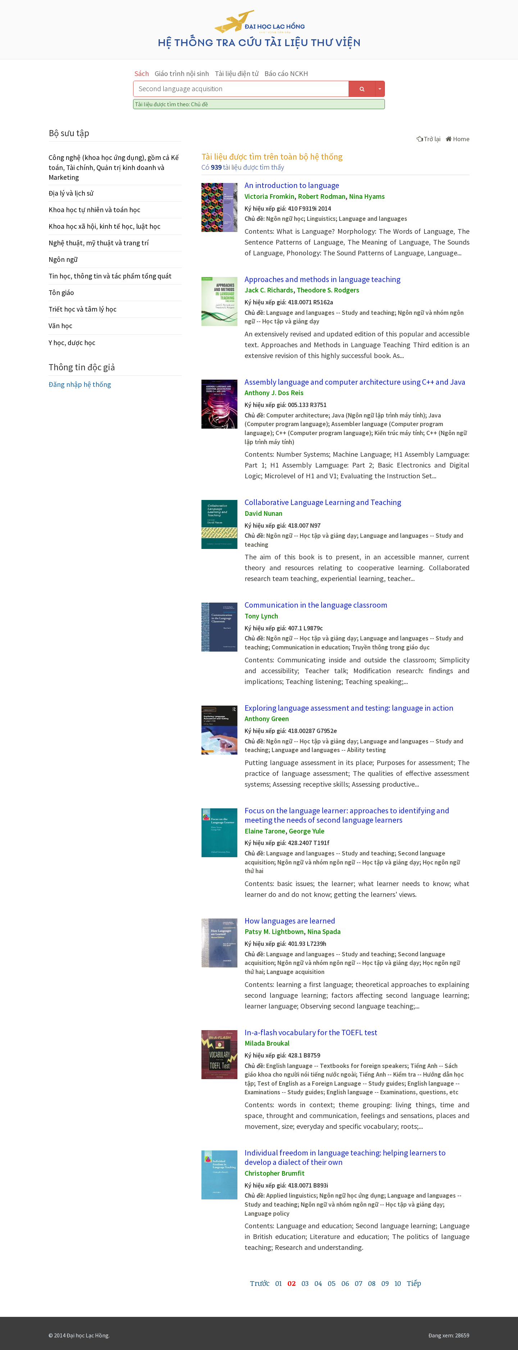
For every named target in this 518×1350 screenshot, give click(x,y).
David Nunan (263, 513)
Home (457, 139)
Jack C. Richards (269, 290)
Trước (259, 1283)
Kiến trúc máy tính (398, 433)
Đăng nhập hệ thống (80, 384)
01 (278, 1283)
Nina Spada (324, 931)
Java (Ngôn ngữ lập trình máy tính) (378, 415)
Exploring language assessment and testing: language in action (349, 708)
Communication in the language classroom (316, 605)
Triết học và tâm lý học (83, 309)
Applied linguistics (291, 1195)
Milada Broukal (267, 1043)
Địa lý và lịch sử (71, 193)
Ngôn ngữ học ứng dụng (351, 1195)
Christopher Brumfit (275, 1173)
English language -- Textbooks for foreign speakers (336, 1066)
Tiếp (414, 1283)
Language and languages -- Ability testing (329, 750)
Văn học (60, 325)
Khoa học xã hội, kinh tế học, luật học (104, 226)
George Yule (306, 831)
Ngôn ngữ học (285, 219)
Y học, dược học (72, 342)
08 (372, 1283)
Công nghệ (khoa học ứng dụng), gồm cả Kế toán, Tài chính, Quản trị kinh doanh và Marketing (114, 167)
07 (358, 1283)
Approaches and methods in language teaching (322, 279)
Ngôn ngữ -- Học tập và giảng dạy (311, 536)
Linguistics (321, 219)
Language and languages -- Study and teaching (330, 313)
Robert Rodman (321, 196)
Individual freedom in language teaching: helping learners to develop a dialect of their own (345, 1157)
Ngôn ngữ (63, 259)
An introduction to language (292, 185)
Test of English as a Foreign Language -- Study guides (330, 1083)
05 (332, 1283)
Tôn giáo (61, 292)
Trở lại (429, 139)
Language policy (267, 1213)
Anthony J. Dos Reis (274, 392)
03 (305, 1283)
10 (398, 1283)
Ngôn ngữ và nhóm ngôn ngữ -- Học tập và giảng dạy (348, 862)
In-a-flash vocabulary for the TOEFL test (311, 1032)
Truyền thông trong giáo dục (391, 647)
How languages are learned (290, 921)
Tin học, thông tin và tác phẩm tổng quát (110, 276)
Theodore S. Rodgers (328, 290)
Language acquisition (295, 972)
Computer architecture (297, 415)
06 (345, 1283)
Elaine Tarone (265, 831)
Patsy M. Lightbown (274, 931)
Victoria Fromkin (269, 196)
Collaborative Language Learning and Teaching (323, 502)
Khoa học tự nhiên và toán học (94, 209)
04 (318, 1283)
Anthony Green (267, 718)
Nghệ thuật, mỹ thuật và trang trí (99, 242)
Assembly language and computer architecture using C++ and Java (355, 382)
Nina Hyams (367, 196)
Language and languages (373, 219)
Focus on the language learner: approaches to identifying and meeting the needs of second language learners (347, 815)
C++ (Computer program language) (323, 433)
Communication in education (310, 647)
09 (385, 1283)
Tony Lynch (261, 616)
